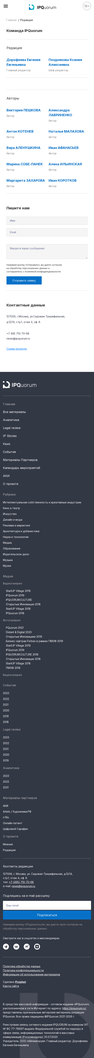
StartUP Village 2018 (18, 608)
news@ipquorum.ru (18, 338)
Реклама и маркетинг (16, 525)
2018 (6, 721)
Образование (11, 548)
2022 (6, 698)
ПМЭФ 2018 (13, 667)
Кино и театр (11, 508)
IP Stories (10, 436)
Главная (11, 20)
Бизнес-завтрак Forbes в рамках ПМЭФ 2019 (34, 641)
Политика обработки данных (21, 966)
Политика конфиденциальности (23, 970)
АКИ (6, 476)
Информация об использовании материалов (31, 974)
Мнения (8, 844)
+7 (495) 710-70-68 (21, 882)
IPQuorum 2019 (15, 595)
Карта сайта (11, 986)
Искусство (10, 513)
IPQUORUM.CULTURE (19, 599)
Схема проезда (16, 348)
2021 (6, 704)
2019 (6, 716)
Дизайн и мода (12, 519)
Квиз (6, 444)
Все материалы (14, 412)
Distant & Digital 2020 (19, 632)
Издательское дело (16, 554)
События (9, 452)
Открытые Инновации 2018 (23, 604)
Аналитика (11, 420)
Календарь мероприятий (21, 468)
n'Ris (6, 817)
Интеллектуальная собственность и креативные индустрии (42, 502)
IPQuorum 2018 (15, 613)
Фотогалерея (11, 620)
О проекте (10, 484)
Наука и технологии (16, 536)
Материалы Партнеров (20, 460)
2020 (6, 710)
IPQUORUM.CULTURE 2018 (22, 654)
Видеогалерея (12, 583)
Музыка (8, 560)
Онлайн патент (12, 823)
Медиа (7, 542)
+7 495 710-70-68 (17, 333)
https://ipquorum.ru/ (74, 1008)
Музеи (7, 565)
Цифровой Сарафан (15, 828)
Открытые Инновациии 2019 (24, 636)
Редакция (9, 850)
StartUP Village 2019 (18, 590)
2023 (6, 693)
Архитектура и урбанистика (21, 531)
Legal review (12, 428)
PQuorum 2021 (15, 627)
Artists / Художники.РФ (17, 811)
